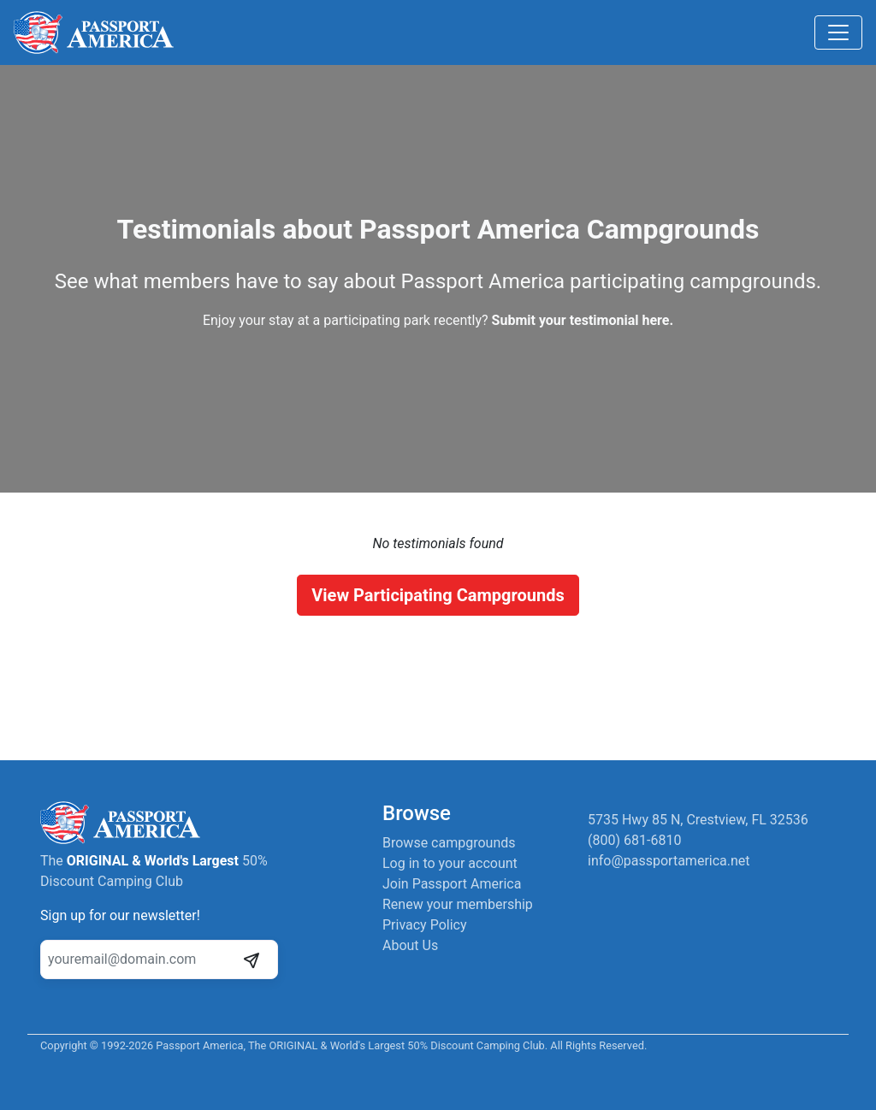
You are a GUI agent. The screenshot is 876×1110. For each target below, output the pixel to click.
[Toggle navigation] (838, 32)
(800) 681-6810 (634, 840)
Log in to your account (450, 863)
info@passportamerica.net (669, 861)
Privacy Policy (424, 925)
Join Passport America (451, 884)
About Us (410, 945)
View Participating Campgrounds (438, 595)
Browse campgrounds (449, 843)
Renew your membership (457, 904)
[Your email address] (140, 959)
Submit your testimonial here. (582, 320)
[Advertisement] (438, 674)
